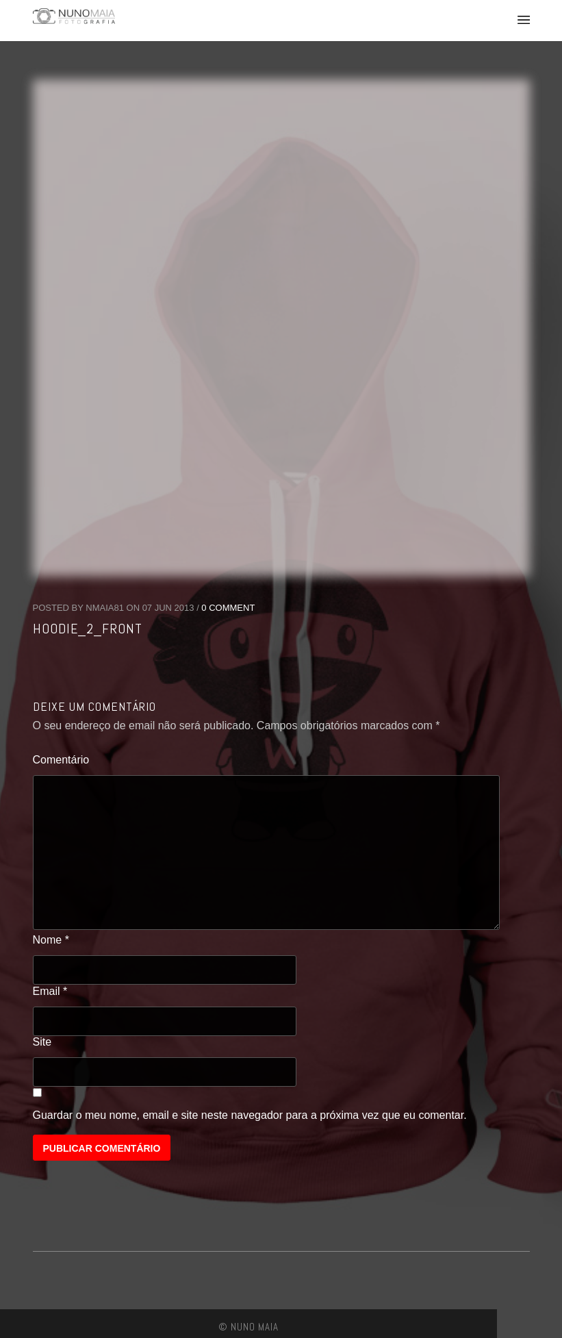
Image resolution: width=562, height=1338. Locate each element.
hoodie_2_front (87, 629)
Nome (51, 940)
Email (50, 991)
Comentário (61, 760)
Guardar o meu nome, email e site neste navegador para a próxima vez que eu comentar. (250, 1115)
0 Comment (228, 608)
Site (42, 1042)
